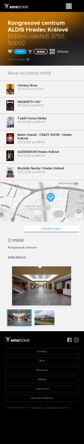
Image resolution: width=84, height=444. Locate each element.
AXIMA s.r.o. (37, 407)
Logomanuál (42, 388)
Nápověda (42, 370)
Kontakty (42, 351)
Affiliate (42, 379)
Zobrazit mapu (51, 229)
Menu (77, 6)
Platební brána (53, 407)
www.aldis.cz (17, 257)
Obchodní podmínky (42, 398)
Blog (42, 360)
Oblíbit (20, 51)
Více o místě (18, 59)
